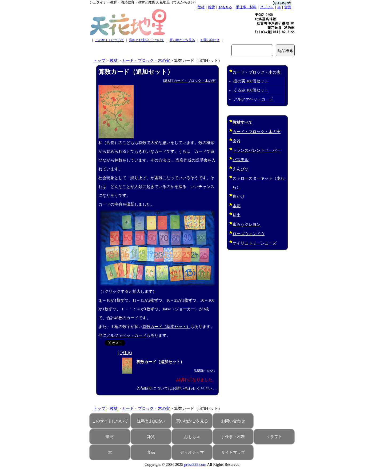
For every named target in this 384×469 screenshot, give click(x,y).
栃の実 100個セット (250, 81)
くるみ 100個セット (250, 90)
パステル (241, 160)
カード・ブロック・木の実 (146, 60)
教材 (201, 7)
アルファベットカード (126, 335)
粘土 (237, 215)
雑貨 (211, 7)
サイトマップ (233, 452)
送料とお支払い (151, 421)
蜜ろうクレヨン (247, 224)
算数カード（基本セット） (166, 326)
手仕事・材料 (246, 7)
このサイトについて (109, 40)
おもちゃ (225, 7)
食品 (287, 7)
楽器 (237, 141)
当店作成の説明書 (191, 160)
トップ (99, 60)
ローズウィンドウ (249, 234)
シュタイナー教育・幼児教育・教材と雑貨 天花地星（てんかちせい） (143, 2)
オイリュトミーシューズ (255, 243)
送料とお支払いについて (146, 40)
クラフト (267, 7)
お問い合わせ (209, 40)
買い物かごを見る (182, 40)
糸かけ (239, 196)
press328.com (195, 464)
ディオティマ (192, 452)
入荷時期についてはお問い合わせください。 (176, 388)
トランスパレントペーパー (257, 150)
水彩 (237, 206)
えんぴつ (241, 169)
